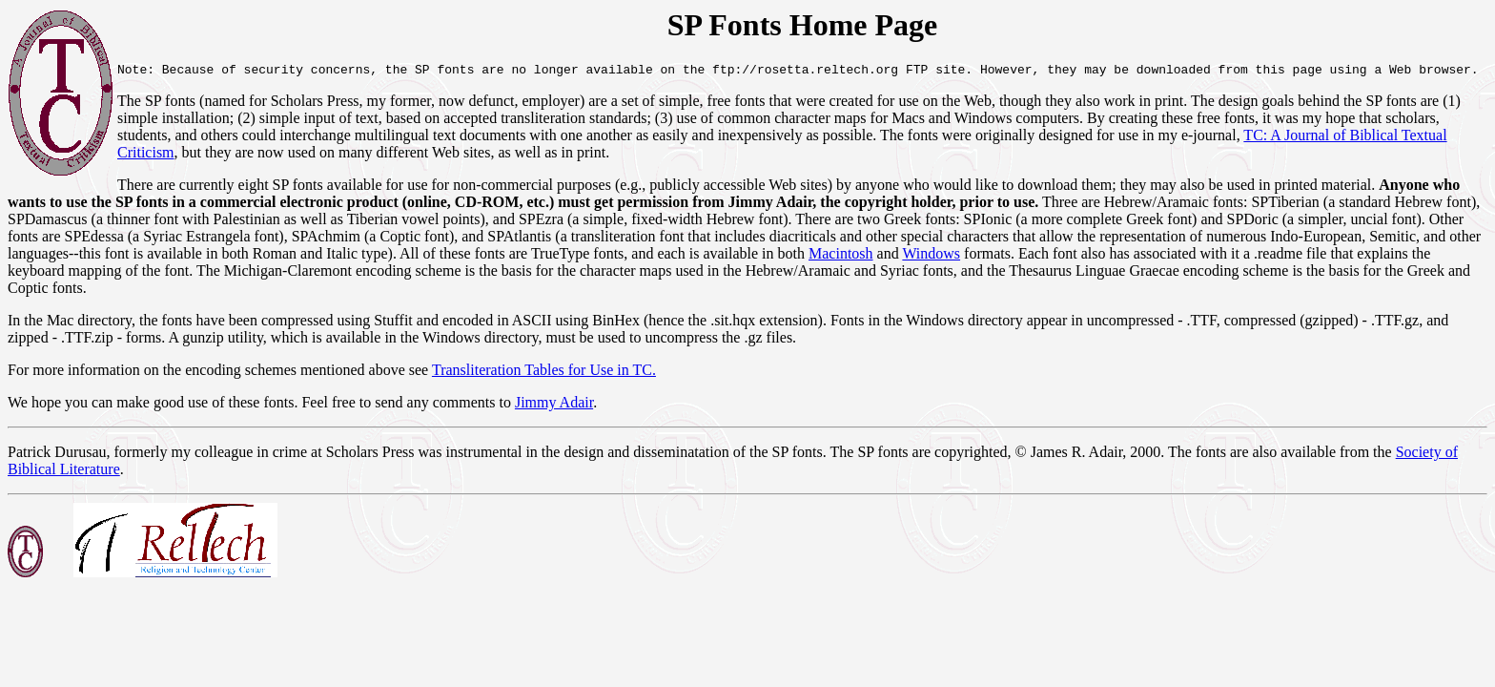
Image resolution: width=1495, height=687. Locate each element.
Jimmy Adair (554, 388)
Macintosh (715, 256)
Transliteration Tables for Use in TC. (544, 355)
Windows (806, 256)
